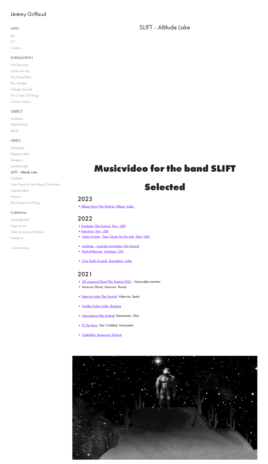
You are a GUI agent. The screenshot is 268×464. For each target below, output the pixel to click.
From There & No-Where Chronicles (35, 184)
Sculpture (17, 118)
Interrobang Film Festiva (98, 316)
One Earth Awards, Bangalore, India (106, 261)
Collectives (18, 212)
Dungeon (17, 160)
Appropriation (20, 190)
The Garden (19, 83)
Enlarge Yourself (21, 89)
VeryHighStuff (20, 220)
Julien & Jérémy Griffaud (27, 232)
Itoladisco (17, 238)
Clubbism (17, 178)
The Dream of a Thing (25, 203)
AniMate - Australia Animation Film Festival (110, 246)
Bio (13, 36)
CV (13, 42)
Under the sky (20, 71)
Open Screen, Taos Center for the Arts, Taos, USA (116, 236)
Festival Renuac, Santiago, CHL (103, 251)
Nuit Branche (19, 65)
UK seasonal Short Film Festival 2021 (107, 282)
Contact (16, 48)
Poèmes (16, 196)
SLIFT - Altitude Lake (24, 172)
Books (15, 131)
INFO (15, 28)
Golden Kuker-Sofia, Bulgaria (101, 306)
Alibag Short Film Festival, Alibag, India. (107, 206)
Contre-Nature (21, 101)
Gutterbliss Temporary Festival (102, 335)
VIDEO (16, 140)
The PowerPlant (21, 77)
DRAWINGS (19, 125)
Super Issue (18, 226)
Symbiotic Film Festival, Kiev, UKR (103, 226)
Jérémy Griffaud (28, 14)
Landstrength (19, 166)
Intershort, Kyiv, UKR (95, 231)
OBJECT (16, 111)
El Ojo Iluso (89, 325)
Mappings (17, 148)
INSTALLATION (22, 57)
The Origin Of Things (25, 95)
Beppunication (20, 154)
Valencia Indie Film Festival (99, 296)
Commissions (20, 248)
